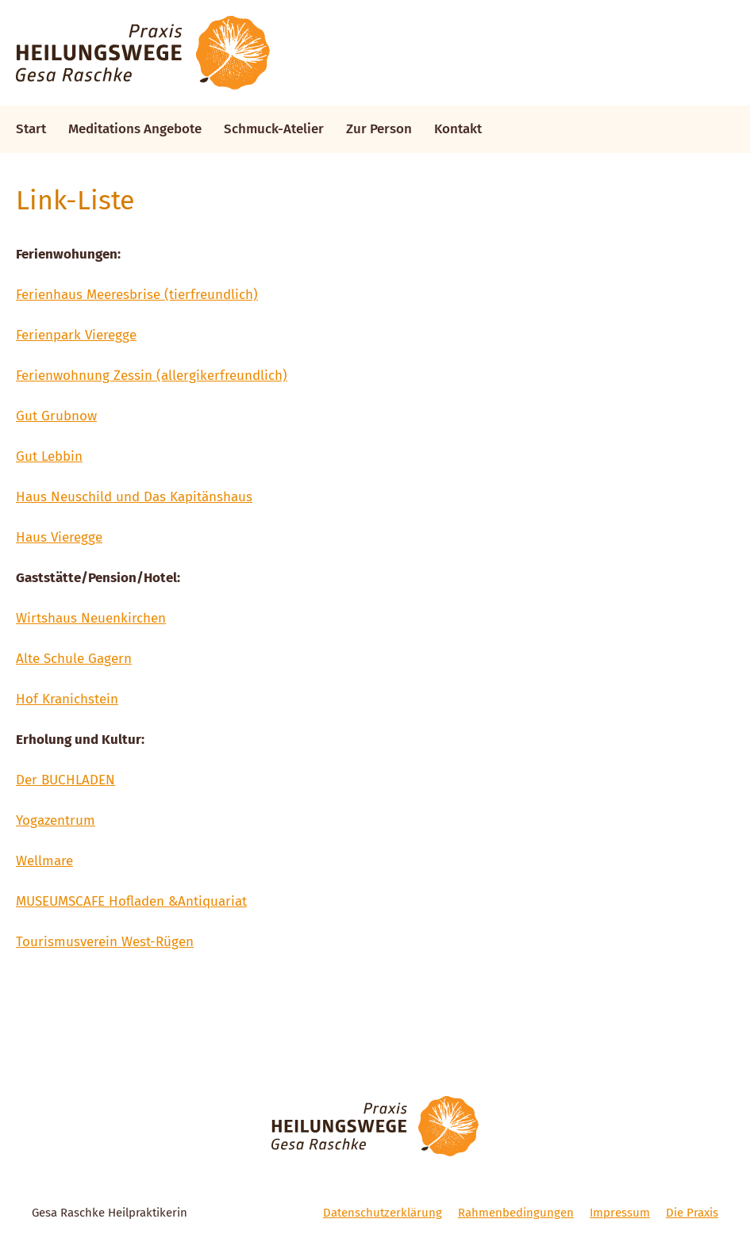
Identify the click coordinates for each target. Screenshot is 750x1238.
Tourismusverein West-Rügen (105, 941)
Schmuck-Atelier (274, 129)
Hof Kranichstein (67, 699)
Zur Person (379, 129)
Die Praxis (692, 1212)
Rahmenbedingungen (516, 1212)
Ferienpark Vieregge (76, 335)
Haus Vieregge (59, 537)
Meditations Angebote (135, 129)
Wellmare (44, 861)
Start (31, 129)
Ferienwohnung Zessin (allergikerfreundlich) (151, 375)
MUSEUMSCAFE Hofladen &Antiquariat (131, 901)
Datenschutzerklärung (382, 1212)
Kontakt (458, 129)
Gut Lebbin (49, 456)
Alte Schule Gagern (74, 658)
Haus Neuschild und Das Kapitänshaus (134, 497)
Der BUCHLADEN (65, 780)
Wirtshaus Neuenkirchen (91, 618)
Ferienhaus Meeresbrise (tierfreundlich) (137, 294)
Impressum (620, 1212)
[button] (716, 22)
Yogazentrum (55, 820)
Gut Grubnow (56, 416)
